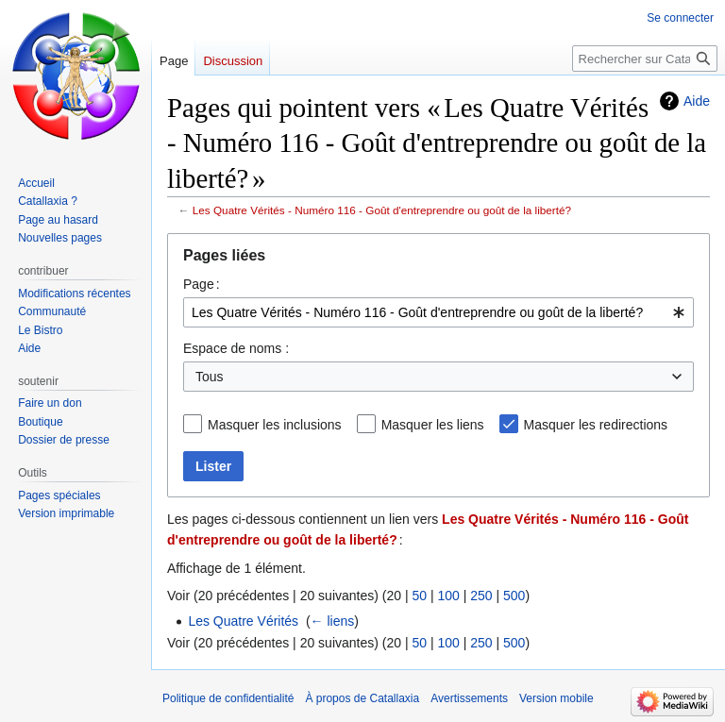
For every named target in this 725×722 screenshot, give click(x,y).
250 (481, 595)
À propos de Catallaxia (362, 698)
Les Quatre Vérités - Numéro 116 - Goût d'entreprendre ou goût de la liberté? (382, 210)
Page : (201, 284)
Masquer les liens (432, 424)
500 (514, 595)
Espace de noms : (236, 348)
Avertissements (469, 698)
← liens (333, 621)
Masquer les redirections (596, 424)
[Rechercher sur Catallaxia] (644, 58)
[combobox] (438, 312)
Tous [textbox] (209, 376)
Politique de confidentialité (228, 698)
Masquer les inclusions (275, 424)
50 (419, 595)
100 (448, 595)
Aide (696, 101)
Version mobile (556, 698)
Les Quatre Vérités (243, 621)
